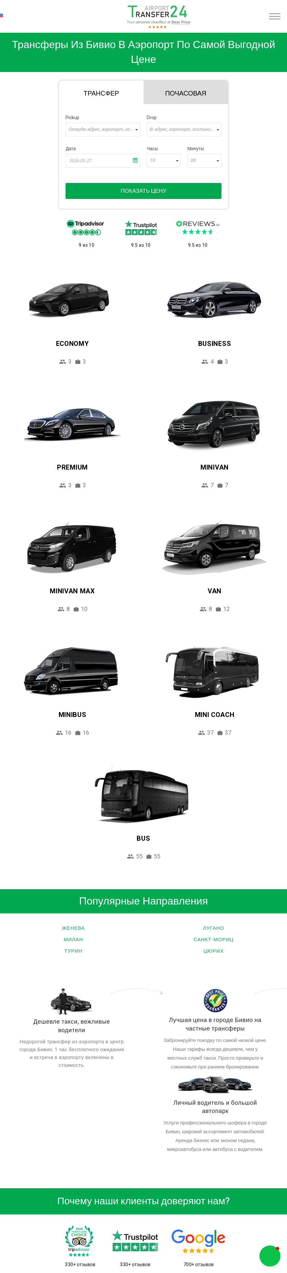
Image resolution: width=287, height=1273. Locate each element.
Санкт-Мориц (214, 939)
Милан (73, 939)
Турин (73, 951)
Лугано (213, 928)
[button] (269, 1256)
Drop (152, 117)
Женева (73, 928)
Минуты (195, 148)
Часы (152, 148)
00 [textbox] (193, 160)
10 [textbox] (152, 160)
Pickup (72, 117)
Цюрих (213, 951)
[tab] (101, 92)
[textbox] (103, 129)
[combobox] (103, 129)
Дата (71, 148)
